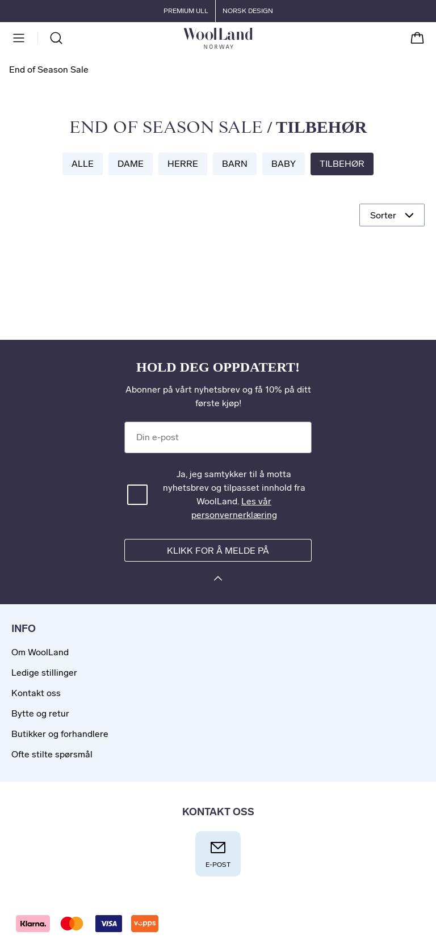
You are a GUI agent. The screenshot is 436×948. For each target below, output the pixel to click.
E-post (218, 854)
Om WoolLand (40, 652)
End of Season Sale (166, 128)
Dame (131, 163)
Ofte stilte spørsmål (52, 754)
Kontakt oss (36, 693)
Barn (235, 163)
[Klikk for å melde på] (218, 580)
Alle (83, 163)
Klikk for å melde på (218, 550)
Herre (182, 163)
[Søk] (56, 38)
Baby (283, 163)
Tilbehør (342, 163)
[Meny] (18, 38)
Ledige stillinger (44, 672)
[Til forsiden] (252, 38)
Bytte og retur (40, 713)
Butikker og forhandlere (59, 733)
